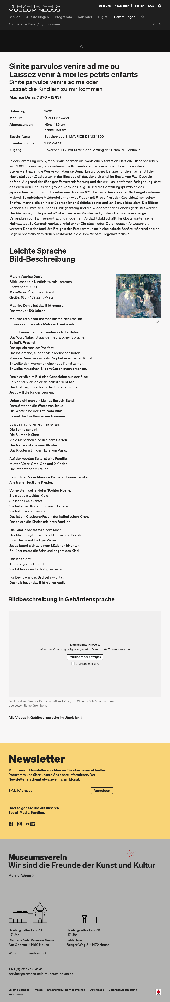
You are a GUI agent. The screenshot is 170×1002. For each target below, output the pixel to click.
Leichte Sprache (19, 990)
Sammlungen (124, 17)
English (139, 6)
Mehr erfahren (22, 875)
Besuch (14, 17)
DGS (151, 6)
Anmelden (102, 790)
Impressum (16, 994)
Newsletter (121, 6)
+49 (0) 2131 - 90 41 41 (26, 969)
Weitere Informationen (28, 953)
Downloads (97, 990)
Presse (38, 990)
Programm (63, 17)
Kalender (85, 17)
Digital (103, 17)
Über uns (105, 6)
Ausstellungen (37, 17)
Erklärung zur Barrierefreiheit (66, 990)
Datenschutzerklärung (122, 990)
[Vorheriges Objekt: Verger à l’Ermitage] (153, 24)
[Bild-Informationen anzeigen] (157, 321)
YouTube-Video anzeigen (85, 657)
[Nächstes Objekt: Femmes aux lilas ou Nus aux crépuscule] (160, 24)
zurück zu (22, 24)
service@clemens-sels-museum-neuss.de (41, 973)
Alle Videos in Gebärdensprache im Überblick (46, 717)
